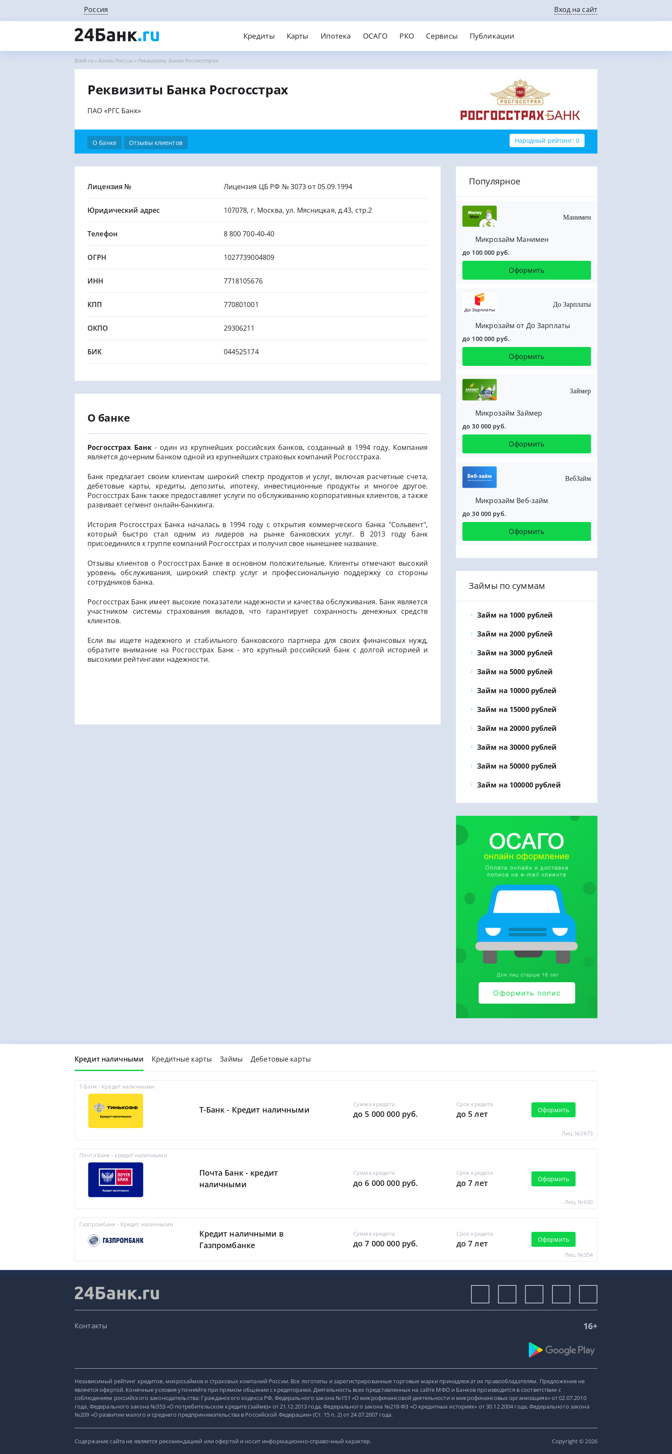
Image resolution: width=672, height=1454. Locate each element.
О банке (105, 143)
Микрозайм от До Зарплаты (522, 325)
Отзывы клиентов (156, 143)
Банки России (116, 60)
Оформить (526, 270)
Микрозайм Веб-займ (511, 500)
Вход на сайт (575, 9)
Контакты (91, 1325)
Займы (231, 1059)
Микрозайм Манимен (512, 239)
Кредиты (259, 36)
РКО (406, 36)
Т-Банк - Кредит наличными (254, 1109)
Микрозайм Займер (508, 413)
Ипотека (336, 36)
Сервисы (442, 36)
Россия (96, 9)
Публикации (492, 36)
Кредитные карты (182, 1059)
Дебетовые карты (281, 1059)
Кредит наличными (109, 1059)
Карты (298, 36)
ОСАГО (375, 36)
